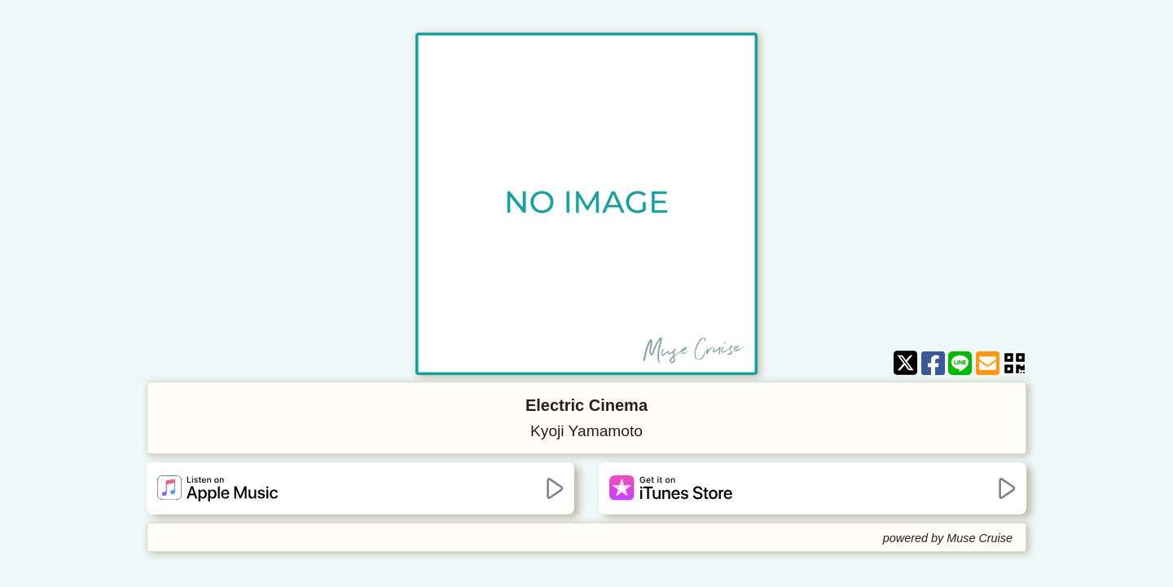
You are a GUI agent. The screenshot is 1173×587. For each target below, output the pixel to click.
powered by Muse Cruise (948, 538)
